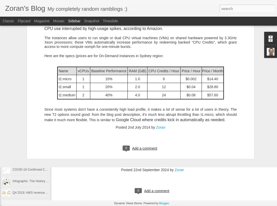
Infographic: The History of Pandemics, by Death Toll (48, 181)
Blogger (164, 203)
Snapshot (91, 21)
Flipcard (24, 21)
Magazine (42, 21)
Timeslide (110, 21)
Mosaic (58, 21)
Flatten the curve (24, 158)
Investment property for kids (32, 135)
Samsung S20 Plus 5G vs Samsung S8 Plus (43, 123)
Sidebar (74, 21)
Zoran (160, 57)
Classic (8, 21)
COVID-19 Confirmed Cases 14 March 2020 (43, 169)
